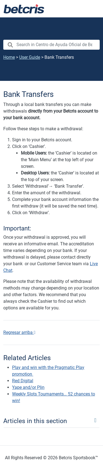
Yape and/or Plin (28, 387)
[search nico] (51, 45)
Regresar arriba (19, 332)
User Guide (29, 57)
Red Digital (22, 380)
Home (9, 57)
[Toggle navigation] (92, 8)
